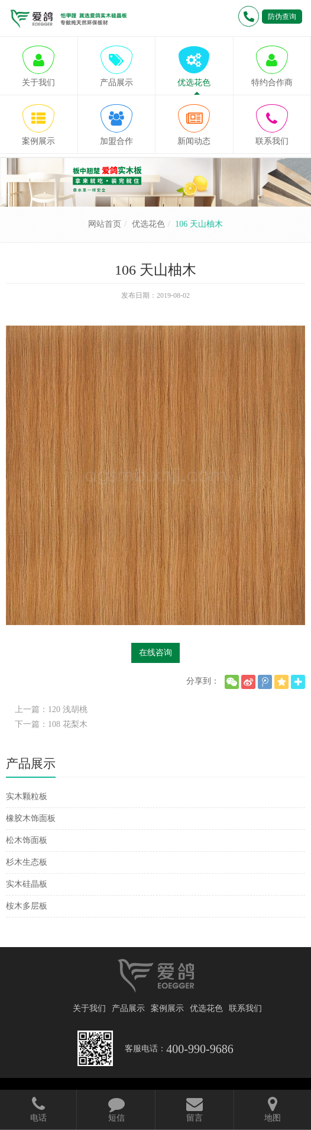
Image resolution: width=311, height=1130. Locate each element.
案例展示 (167, 1008)
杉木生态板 (26, 862)
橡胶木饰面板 (31, 818)
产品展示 (128, 1008)
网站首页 (104, 224)
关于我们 (89, 1008)
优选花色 (148, 224)
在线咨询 (155, 652)
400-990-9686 (199, 1048)
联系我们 (245, 1008)
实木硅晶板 (26, 884)
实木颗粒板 (26, 796)
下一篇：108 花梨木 (51, 724)
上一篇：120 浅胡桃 (51, 709)
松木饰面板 (26, 840)
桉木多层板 (26, 906)
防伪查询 (282, 16)
